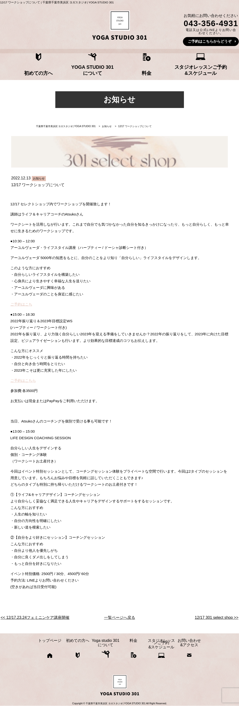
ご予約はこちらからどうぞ (209, 41)
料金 (138, 71)
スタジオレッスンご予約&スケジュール (177, 68)
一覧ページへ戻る (119, 618)
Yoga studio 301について (100, 68)
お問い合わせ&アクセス (216, 68)
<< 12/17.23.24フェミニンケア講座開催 (35, 618)
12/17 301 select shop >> (217, 618)
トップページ (23, 71)
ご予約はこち (21, 304)
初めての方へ (61, 71)
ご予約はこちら (23, 381)
